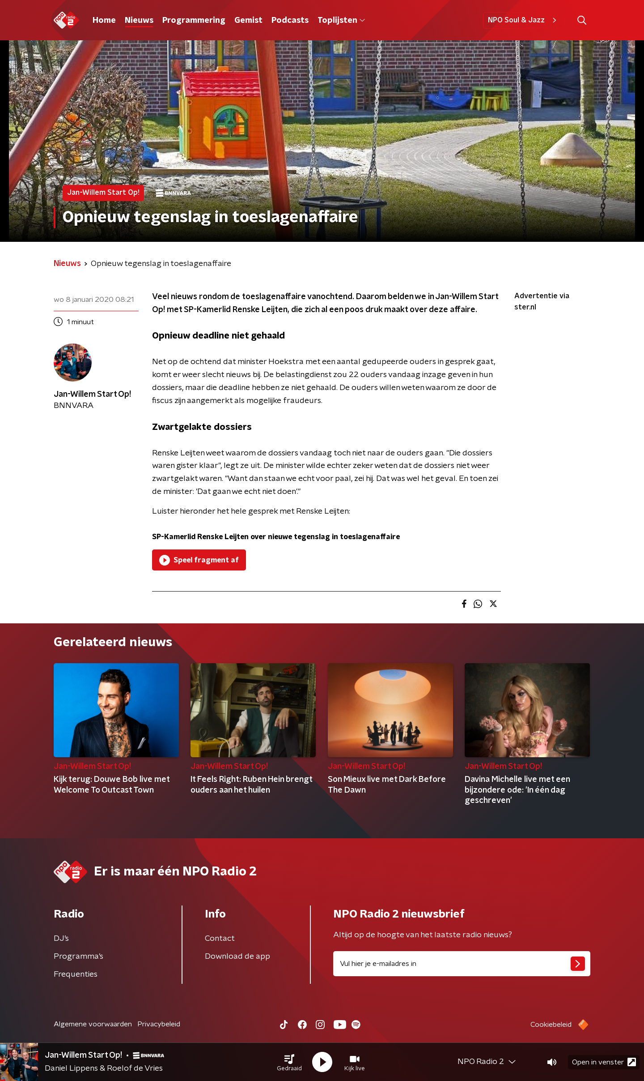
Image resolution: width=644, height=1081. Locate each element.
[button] (289, 1062)
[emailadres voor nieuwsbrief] (461, 963)
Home (104, 21)
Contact (220, 939)
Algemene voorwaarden (93, 1024)
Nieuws (139, 21)
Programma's (78, 956)
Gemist (248, 21)
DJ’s (61, 939)
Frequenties (75, 974)
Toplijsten (341, 21)
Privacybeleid (158, 1024)
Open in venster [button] (604, 1062)
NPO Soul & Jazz (523, 20)
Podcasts (290, 21)
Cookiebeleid (551, 1024)
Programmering (193, 21)
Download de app (237, 956)
